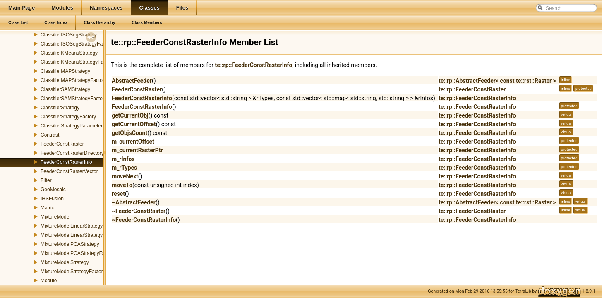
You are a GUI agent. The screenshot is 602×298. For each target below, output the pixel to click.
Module (49, 281)
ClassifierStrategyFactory (68, 117)
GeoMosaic (53, 189)
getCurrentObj (130, 115)
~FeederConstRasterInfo (144, 219)
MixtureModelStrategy (65, 262)
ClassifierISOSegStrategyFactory (77, 44)
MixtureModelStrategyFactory (73, 271)
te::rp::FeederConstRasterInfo (253, 65)
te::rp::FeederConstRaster (472, 89)
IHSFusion (52, 199)
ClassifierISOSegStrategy (69, 35)
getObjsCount (129, 133)
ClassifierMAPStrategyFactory (74, 80)
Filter (46, 180)
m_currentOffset (133, 141)
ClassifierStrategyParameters (73, 126)
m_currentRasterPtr (137, 150)
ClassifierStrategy (60, 108)
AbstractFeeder (132, 80)
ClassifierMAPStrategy (65, 71)
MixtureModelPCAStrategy (70, 244)
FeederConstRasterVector (69, 171)
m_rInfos (123, 159)
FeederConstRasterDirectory (72, 153)
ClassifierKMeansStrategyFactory (77, 62)
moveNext (125, 176)
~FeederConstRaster (138, 211)
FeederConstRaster (62, 144)
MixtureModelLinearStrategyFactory (80, 235)
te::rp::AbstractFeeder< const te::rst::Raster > (497, 80)
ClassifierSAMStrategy (65, 89)
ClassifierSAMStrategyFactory (74, 98)
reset (118, 193)
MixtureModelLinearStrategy (72, 226)
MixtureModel (55, 217)
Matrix (47, 208)
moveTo (122, 185)
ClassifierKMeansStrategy (69, 53)
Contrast (50, 135)
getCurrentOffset (134, 124)
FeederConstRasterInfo (66, 162)
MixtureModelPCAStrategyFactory (78, 253)
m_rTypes (124, 167)
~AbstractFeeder (134, 202)
